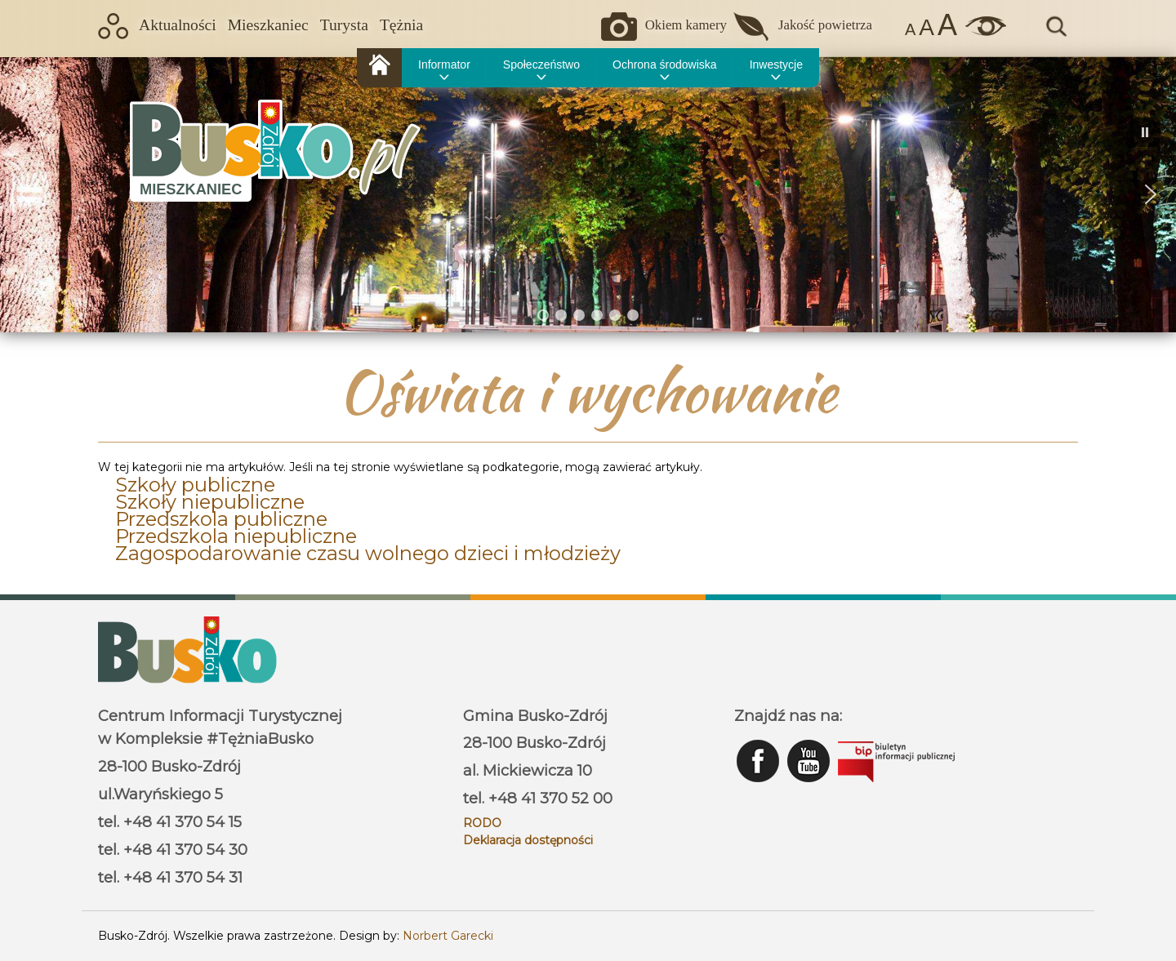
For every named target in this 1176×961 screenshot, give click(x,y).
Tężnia (401, 24)
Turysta (344, 24)
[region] (588, 194)
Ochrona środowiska (664, 64)
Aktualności (177, 24)
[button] (25, 194)
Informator (444, 64)
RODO (482, 823)
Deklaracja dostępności (528, 840)
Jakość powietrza (825, 25)
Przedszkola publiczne (221, 519)
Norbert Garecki (448, 935)
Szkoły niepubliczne (210, 502)
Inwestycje (776, 64)
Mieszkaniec (268, 24)
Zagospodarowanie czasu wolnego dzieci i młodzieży (368, 553)
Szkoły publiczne (195, 484)
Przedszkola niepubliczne (236, 536)
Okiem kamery (686, 25)
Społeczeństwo (541, 64)
